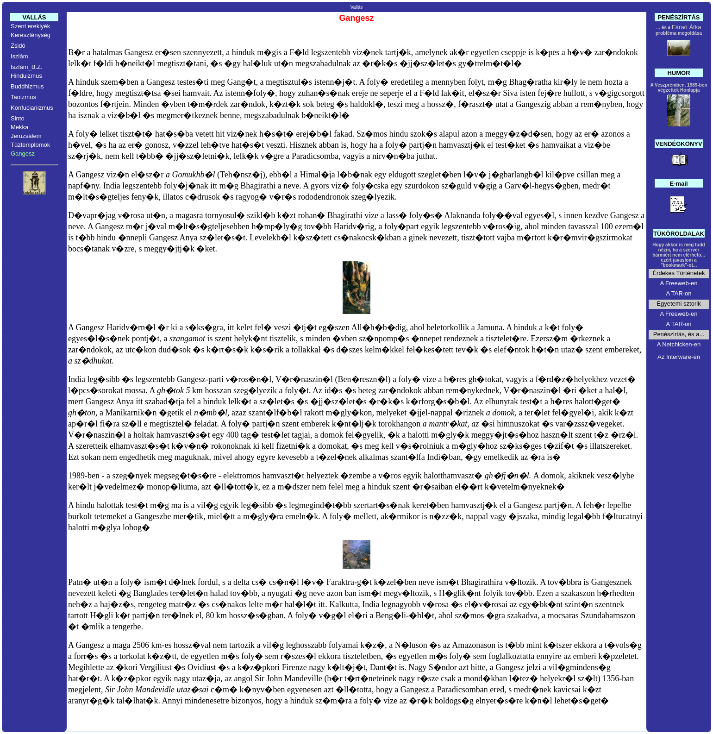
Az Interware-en (678, 356)
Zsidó (18, 45)
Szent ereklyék (30, 26)
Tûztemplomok (30, 144)
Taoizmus (23, 97)
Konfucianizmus (32, 107)
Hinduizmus (26, 75)
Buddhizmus (27, 86)
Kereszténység (30, 34)
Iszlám (19, 56)
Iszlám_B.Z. (27, 66)
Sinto (18, 118)
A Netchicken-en (679, 344)
